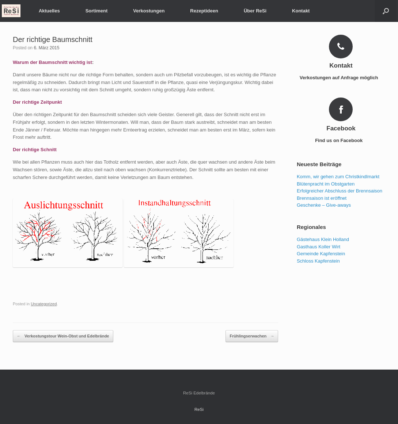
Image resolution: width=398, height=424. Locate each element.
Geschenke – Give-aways (324, 205)
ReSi (199, 409)
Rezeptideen (204, 11)
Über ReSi (255, 11)
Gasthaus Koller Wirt (318, 246)
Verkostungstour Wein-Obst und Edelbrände (63, 336)
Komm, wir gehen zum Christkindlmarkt (338, 176)
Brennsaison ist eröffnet (321, 198)
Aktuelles (49, 11)
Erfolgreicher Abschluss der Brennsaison (339, 191)
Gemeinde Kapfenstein (321, 253)
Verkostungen (148, 11)
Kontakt (301, 11)
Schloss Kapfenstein (318, 261)
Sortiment (97, 11)
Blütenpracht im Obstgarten (326, 184)
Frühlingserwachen (252, 336)
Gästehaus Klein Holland (323, 239)
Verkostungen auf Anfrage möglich (341, 77)
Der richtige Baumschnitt (52, 39)
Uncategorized (44, 304)
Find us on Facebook (341, 140)
